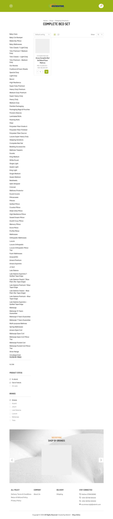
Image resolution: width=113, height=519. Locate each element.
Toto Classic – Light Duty (19, 57)
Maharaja (13, 308)
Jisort (14, 407)
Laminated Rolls (15, 116)
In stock (15, 379)
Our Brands (14, 66)
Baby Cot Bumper (16, 37)
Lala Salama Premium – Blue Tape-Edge (20, 297)
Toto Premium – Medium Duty (19, 61)
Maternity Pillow (15, 41)
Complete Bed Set (42, 56)
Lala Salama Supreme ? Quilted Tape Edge (18, 275)
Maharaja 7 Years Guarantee (20, 320)
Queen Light (14, 167)
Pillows (12, 201)
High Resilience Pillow (18, 214)
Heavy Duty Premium (17, 89)
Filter (12, 364)
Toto (13, 420)
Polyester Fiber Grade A (18, 126)
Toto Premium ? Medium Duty (19, 52)
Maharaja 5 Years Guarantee (20, 317)
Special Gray (14, 72)
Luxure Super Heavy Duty (19, 137)
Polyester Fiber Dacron (18, 133)
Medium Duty (14, 103)
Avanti (14, 403)
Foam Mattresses (16, 254)
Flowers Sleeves (16, 113)
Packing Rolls (15, 120)
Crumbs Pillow (15, 207)
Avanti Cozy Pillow (16, 221)
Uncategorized (15, 355)
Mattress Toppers (16, 150)
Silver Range (14, 352)
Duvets (12, 153)
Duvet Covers (15, 194)
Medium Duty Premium (18, 93)
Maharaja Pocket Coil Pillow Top (20, 347)
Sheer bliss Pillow (16, 211)
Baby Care (13, 34)
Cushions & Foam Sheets (19, 69)
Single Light (14, 164)
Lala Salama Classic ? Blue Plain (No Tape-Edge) (19, 280)
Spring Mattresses (16, 327)
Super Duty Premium (17, 86)
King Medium (14, 157)
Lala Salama (14, 270)
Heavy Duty (14, 99)
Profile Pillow (14, 231)
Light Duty (13, 76)
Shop (51, 21)
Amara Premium (15, 260)
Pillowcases (14, 197)
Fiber (11, 123)
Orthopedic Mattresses (18, 238)
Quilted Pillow (15, 204)
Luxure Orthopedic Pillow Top (19, 249)
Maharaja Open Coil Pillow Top (19, 338)
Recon (12, 79)
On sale (15, 386)
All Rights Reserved (50, 515)
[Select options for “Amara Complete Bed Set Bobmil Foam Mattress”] (46, 72)
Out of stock (16, 383)
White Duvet (14, 160)
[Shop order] (42, 34)
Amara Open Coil (16, 330)
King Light (13, 170)
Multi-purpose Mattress (18, 323)
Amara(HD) (14, 257)
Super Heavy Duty (16, 96)
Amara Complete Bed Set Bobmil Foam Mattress (42, 60)
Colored (13, 187)
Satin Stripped (15, 184)
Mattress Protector (16, 190)
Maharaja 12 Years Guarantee (16, 312)
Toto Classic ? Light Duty (19, 48)
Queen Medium (15, 177)
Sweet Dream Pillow (17, 217)
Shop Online (76, 515)
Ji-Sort (12, 267)
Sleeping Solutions (61, 21)
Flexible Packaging (17, 106)
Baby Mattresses (16, 44)
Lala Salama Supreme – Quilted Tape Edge (18, 303)
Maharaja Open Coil (17, 334)
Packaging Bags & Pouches (20, 109)
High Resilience (15, 83)
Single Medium (15, 174)
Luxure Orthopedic (16, 245)
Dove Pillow (14, 228)
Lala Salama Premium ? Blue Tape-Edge (20, 286)
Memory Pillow (15, 224)
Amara (14, 400)
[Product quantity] (40, 72)
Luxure (12, 241)
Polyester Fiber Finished (18, 130)
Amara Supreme (16, 264)
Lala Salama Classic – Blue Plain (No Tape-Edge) (19, 292)
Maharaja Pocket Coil (17, 343)
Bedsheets (13, 180)
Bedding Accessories (17, 147)
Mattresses (14, 234)
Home (45, 21)
